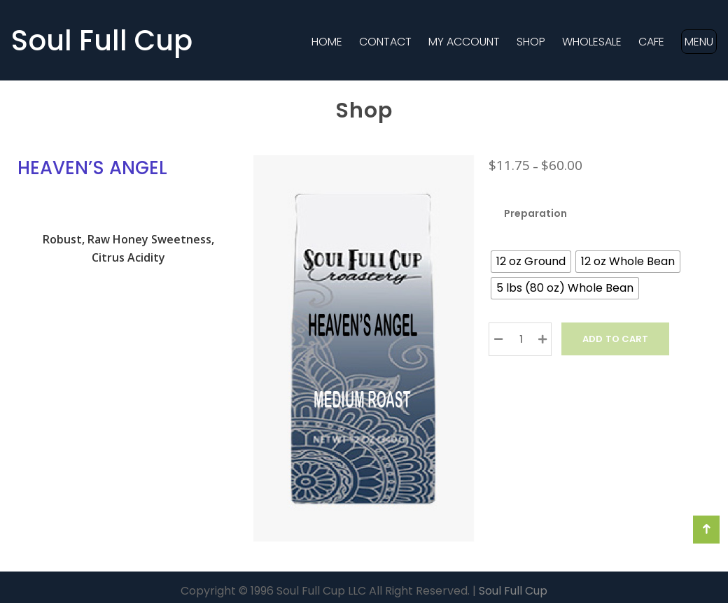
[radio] (530, 261)
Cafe (651, 42)
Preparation (535, 213)
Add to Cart (615, 339)
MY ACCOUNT (464, 42)
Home (327, 42)
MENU (699, 42)
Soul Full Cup (101, 40)
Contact (385, 42)
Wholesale (592, 42)
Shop (531, 42)
